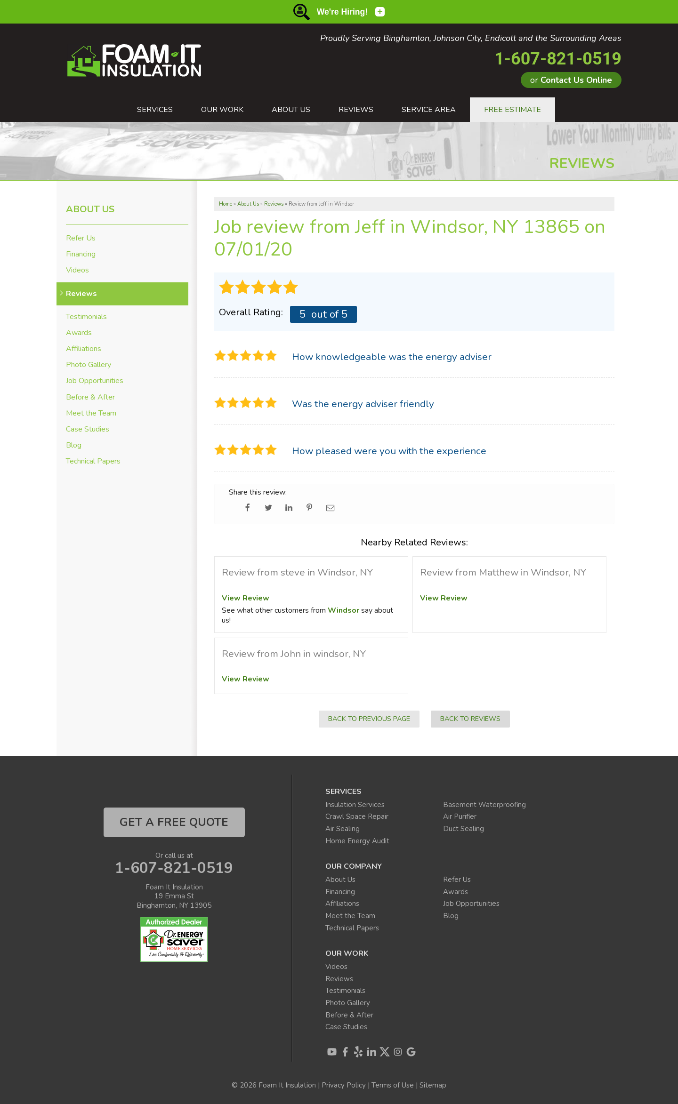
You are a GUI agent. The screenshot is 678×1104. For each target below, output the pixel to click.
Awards (79, 332)
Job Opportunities (94, 380)
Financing (81, 254)
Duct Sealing (463, 828)
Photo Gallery (88, 364)
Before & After (90, 397)
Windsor (343, 610)
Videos (77, 270)
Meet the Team (91, 413)
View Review (245, 598)
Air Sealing (342, 828)
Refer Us (81, 238)
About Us (90, 209)
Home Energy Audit (357, 841)
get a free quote (174, 822)
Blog (73, 445)
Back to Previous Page (369, 718)
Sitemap (433, 1085)
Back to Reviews (470, 718)
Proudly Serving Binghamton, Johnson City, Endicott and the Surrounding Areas (471, 38)
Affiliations (83, 348)
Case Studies (87, 429)
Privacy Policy (344, 1085)
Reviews (81, 293)
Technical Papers (93, 461)
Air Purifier (459, 816)
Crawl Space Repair (356, 816)
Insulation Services (355, 804)
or (571, 80)
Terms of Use (392, 1085)
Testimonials (86, 316)
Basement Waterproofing (484, 804)
